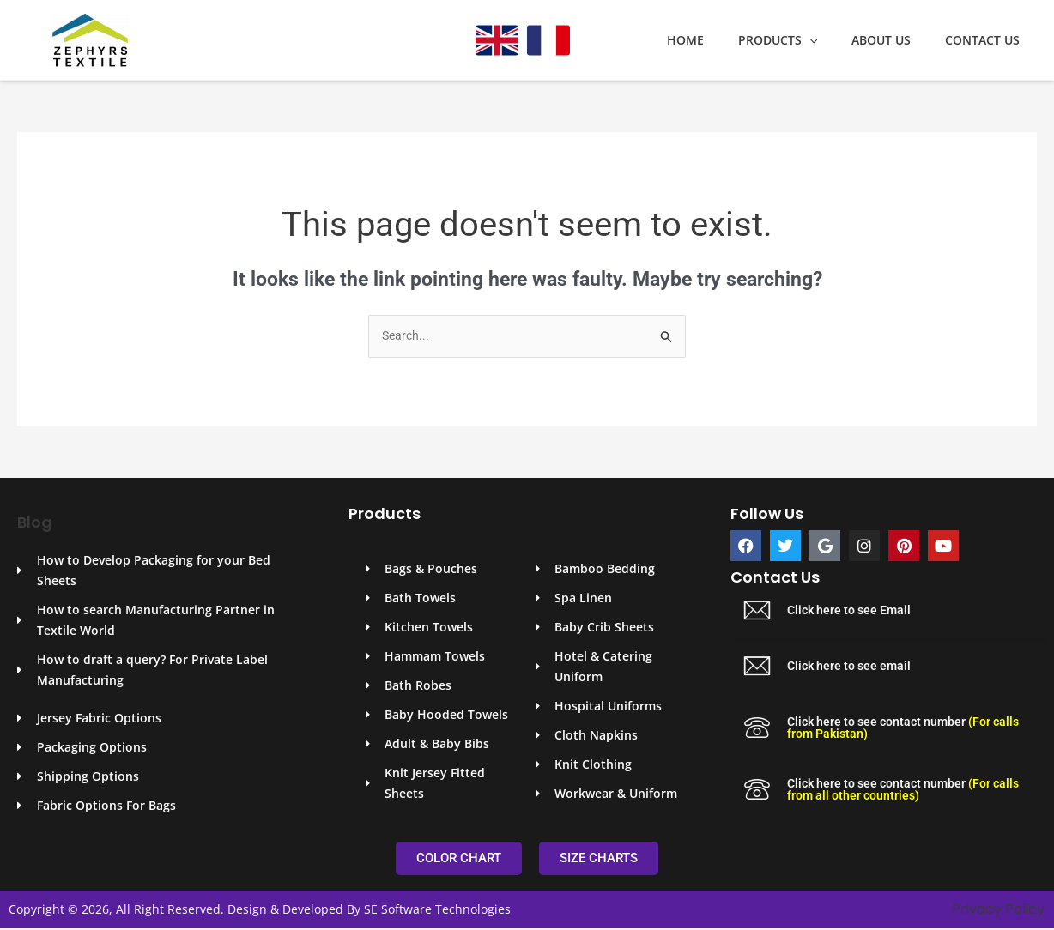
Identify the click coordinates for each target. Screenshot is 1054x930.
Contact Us (987, 40)
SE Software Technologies (437, 910)
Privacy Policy (998, 911)
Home (721, 40)
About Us (896, 40)
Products (803, 40)
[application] (835, 40)
